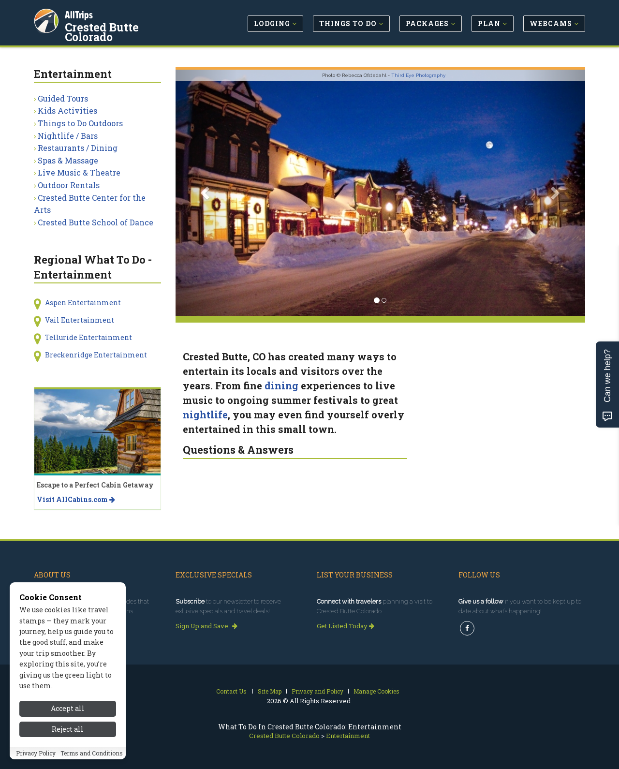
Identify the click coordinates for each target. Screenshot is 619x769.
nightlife (205, 414)
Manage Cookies (376, 691)
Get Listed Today (345, 625)
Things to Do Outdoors (80, 123)
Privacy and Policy (317, 691)
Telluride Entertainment (88, 337)
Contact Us (231, 691)
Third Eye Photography (418, 75)
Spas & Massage (68, 160)
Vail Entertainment (79, 320)
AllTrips (80, 13)
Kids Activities (67, 110)
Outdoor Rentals (69, 185)
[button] (206, 193)
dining (281, 385)
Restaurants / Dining (78, 148)
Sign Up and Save (206, 625)
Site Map (269, 691)
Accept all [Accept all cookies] (68, 749)
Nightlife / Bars (68, 136)
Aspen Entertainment (83, 302)
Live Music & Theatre (79, 172)
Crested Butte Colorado (128, 26)
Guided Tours (63, 98)
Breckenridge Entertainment (96, 354)
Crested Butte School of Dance (95, 222)
